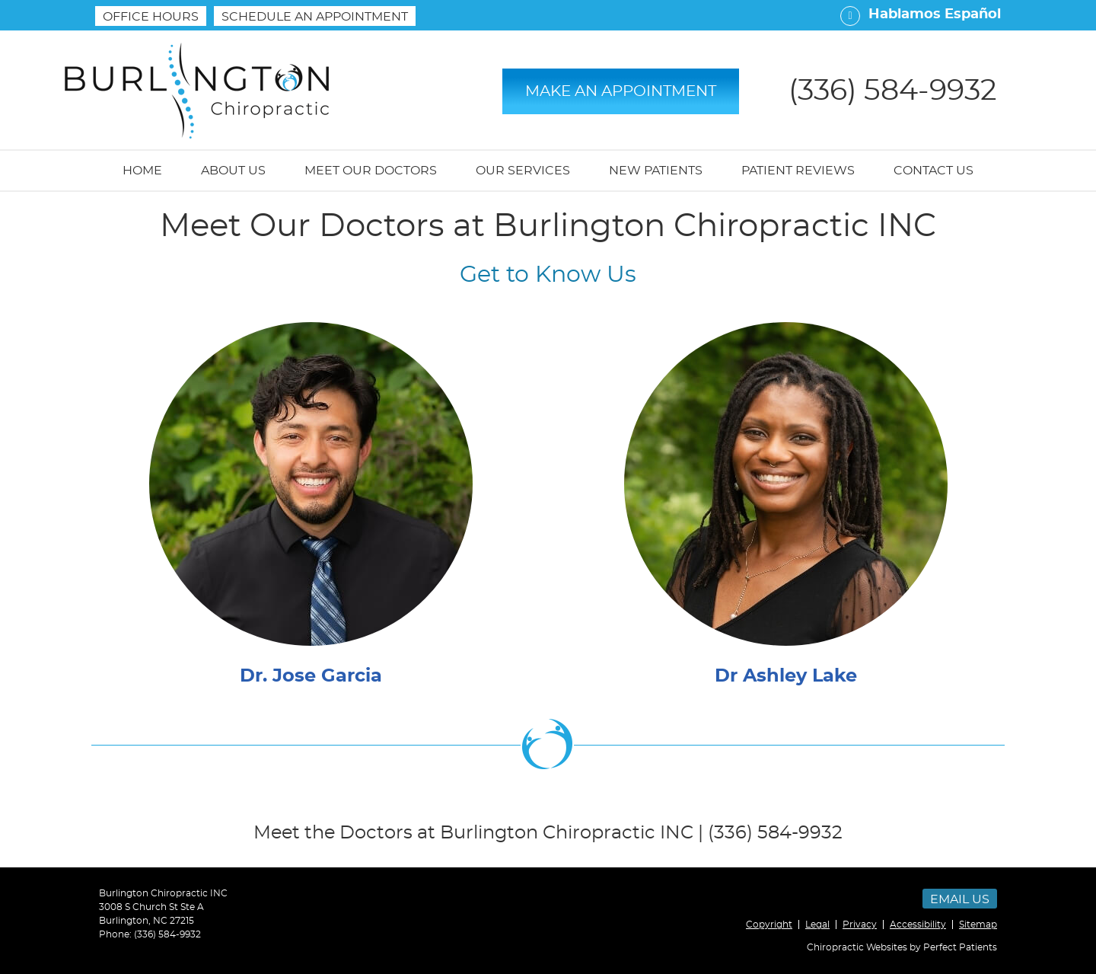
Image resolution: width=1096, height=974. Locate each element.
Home (142, 170)
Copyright (769, 924)
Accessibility (918, 924)
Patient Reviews (798, 170)
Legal (817, 924)
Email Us (959, 899)
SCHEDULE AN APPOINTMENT (314, 17)
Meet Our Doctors (370, 170)
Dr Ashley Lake (786, 676)
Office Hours (151, 17)
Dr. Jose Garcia (311, 676)
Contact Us (933, 170)
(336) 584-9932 (167, 934)
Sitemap (978, 924)
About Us (233, 170)
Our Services (523, 170)
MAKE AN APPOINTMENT (620, 91)
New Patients (656, 170)
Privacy (860, 924)
